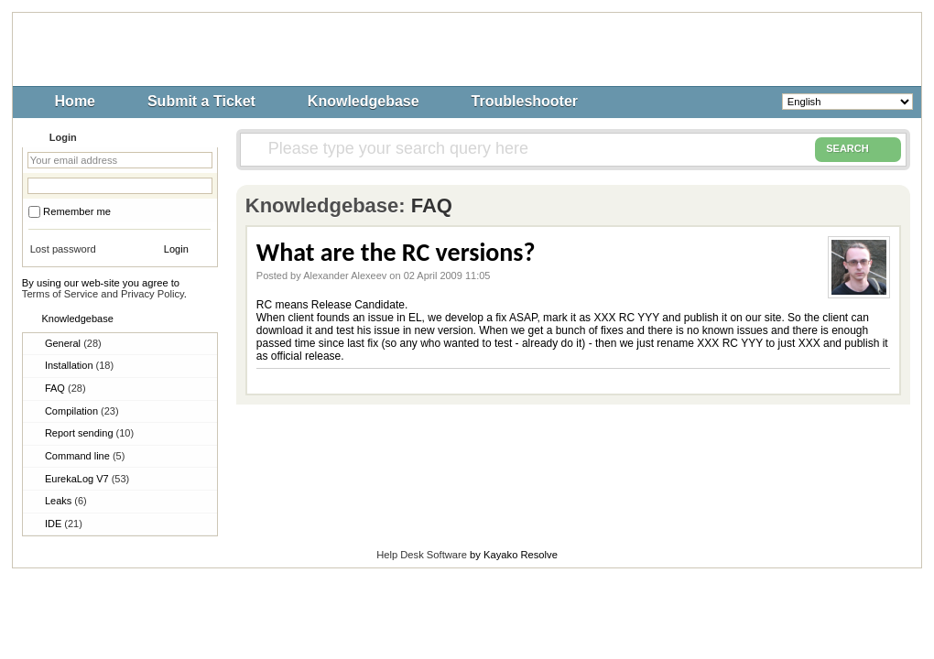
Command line (85, 455)
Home (75, 101)
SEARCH (858, 149)
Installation (79, 365)
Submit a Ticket (201, 101)
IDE (63, 523)
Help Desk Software (421, 554)
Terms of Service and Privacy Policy (103, 293)
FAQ (65, 388)
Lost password (63, 248)
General (73, 343)
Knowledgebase (363, 101)
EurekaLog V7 (87, 478)
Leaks (66, 500)
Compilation (82, 410)
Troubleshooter (525, 101)
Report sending (89, 432)
